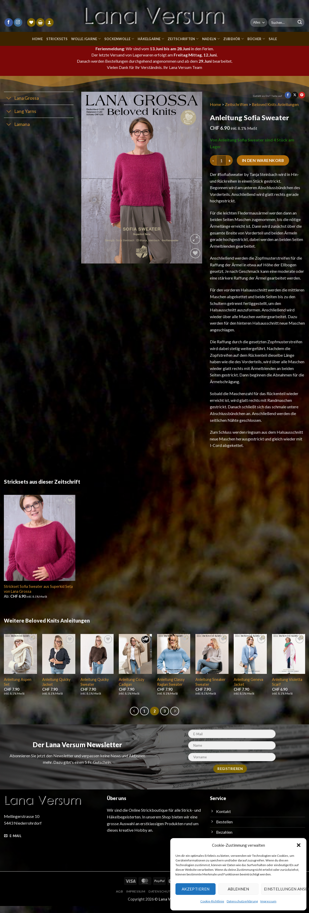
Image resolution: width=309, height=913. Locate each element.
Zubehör (234, 38)
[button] (298, 845)
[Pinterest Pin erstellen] (302, 95)
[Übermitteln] (299, 22)
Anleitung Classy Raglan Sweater (171, 689)
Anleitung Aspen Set (17, 689)
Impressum (267, 901)
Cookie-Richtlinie (212, 901)
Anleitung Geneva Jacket (248, 689)
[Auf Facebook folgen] (8, 22)
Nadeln (211, 38)
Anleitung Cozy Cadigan (131, 689)
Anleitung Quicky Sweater (94, 689)
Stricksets (55, 39)
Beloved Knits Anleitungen (277, 104)
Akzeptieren (195, 889)
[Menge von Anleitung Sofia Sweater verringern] (213, 160)
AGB (117, 898)
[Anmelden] (49, 22)
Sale (273, 39)
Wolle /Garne (85, 38)
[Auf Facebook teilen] (288, 95)
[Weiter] (174, 718)
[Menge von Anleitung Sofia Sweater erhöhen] (229, 160)
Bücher (257, 38)
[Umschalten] (9, 98)
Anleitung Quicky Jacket (56, 689)
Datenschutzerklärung (242, 901)
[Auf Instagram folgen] (18, 22)
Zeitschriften (183, 38)
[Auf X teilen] (295, 95)
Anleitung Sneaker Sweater (210, 689)
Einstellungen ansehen (282, 889)
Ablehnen (238, 889)
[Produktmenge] (221, 160)
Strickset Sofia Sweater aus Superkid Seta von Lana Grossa (39, 595)
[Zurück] (134, 718)
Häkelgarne (151, 38)
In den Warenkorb (263, 160)
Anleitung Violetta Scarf (286, 689)
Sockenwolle (118, 38)
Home (36, 39)
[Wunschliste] (31, 22)
